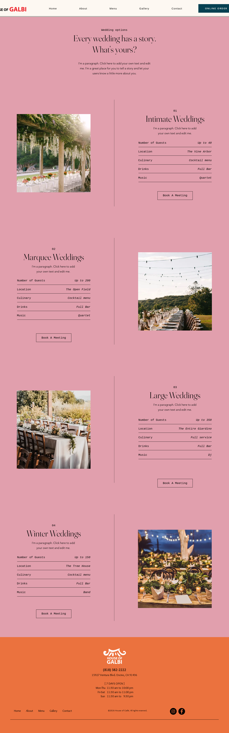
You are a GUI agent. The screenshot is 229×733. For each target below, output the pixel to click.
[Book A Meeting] (175, 195)
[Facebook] (181, 711)
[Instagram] (173, 711)
